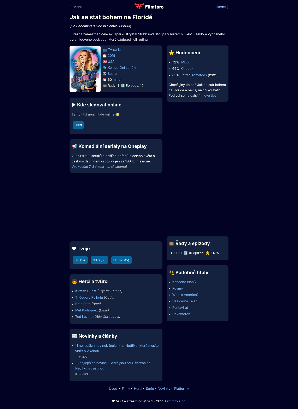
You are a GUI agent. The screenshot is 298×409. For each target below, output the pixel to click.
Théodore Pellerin (89, 297)
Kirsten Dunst (85, 291)
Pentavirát (180, 307)
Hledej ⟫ (222, 7)
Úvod (113, 388)
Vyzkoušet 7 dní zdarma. (91, 167)
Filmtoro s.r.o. (175, 401)
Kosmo (177, 288)
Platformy (181, 388)
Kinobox (186, 69)
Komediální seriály (122, 68)
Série (150, 388)
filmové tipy (207, 95)
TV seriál (115, 50)
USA (111, 62)
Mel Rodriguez (86, 310)
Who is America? (185, 295)
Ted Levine (83, 317)
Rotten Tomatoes (193, 75)
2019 (111, 56)
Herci (138, 388)
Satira (112, 74)
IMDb (184, 62)
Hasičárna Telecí (185, 301)
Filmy (126, 388)
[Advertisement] (39, 64)
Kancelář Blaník (184, 282)
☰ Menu (76, 7)
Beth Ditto (83, 304)
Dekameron (181, 314)
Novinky (164, 388)
